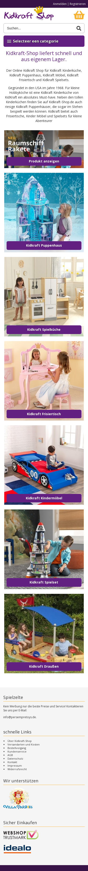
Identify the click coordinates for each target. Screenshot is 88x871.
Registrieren (78, 4)
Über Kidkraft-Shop (20, 741)
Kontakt (12, 762)
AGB (10, 755)
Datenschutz (15, 758)
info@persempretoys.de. (20, 717)
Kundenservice (17, 751)
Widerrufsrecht (17, 769)
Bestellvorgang (17, 748)
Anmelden (60, 4)
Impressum (15, 765)
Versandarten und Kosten (24, 744)
